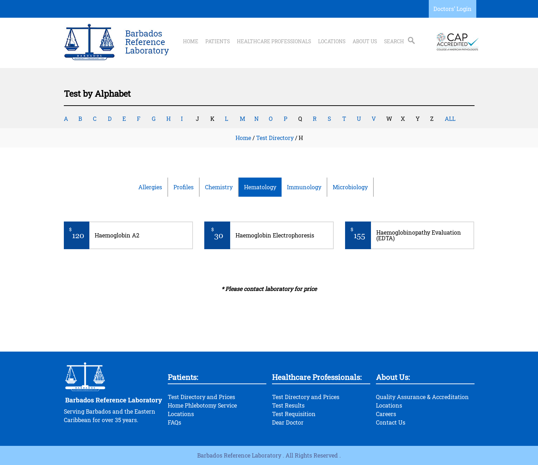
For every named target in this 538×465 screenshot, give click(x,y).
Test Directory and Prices (201, 396)
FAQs (174, 422)
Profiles (183, 187)
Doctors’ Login (452, 8)
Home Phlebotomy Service (202, 405)
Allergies (150, 187)
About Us (365, 41)
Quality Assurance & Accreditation (422, 396)
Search (394, 41)
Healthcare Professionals (274, 41)
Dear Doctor (288, 422)
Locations (331, 41)
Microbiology (350, 187)
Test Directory (275, 137)
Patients (217, 41)
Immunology (304, 187)
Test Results (288, 405)
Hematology (260, 187)
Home (190, 41)
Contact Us (390, 422)
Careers (386, 414)
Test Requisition (294, 414)
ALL (450, 118)
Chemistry (219, 187)
